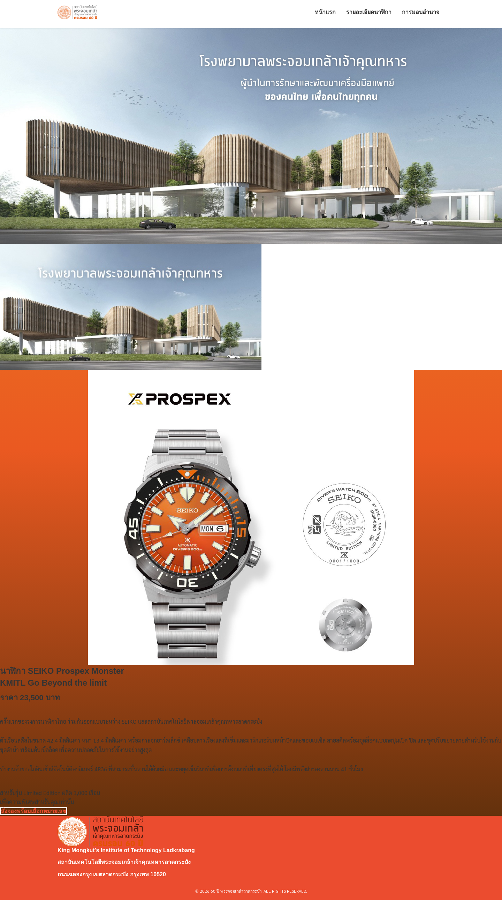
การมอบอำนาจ (420, 14)
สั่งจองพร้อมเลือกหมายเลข (33, 811)
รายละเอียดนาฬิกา (368, 14)
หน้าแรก (325, 14)
